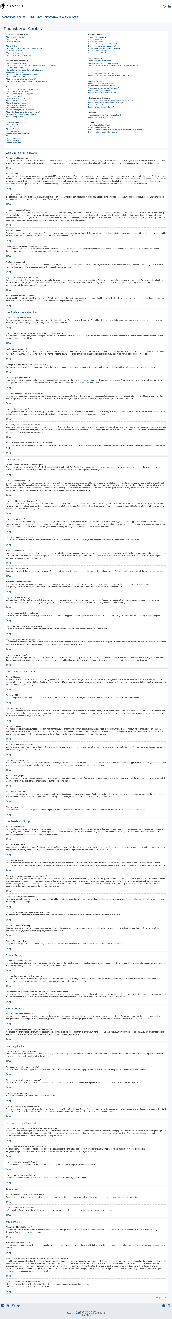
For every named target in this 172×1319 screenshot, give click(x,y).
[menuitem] (164, 6)
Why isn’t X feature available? (99, 127)
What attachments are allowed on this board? (104, 115)
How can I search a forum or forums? (101, 83)
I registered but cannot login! (16, 44)
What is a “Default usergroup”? (99, 51)
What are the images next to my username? (22, 75)
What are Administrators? (97, 37)
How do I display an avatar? (16, 77)
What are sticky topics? (14, 138)
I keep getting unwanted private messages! (103, 63)
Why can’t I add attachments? (17, 105)
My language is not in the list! (16, 72)
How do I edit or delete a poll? (17, 101)
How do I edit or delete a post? (17, 91)
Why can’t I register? (13, 41)
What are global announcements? (18, 134)
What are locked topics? (14, 140)
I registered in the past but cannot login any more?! (24, 48)
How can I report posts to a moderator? (20, 110)
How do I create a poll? (14, 96)
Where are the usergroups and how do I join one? (106, 44)
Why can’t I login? (12, 46)
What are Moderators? (96, 39)
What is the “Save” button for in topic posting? (23, 112)
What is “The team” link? (97, 53)
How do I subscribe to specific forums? (102, 105)
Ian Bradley (92, 1311)
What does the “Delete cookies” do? (19, 55)
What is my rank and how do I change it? (21, 79)
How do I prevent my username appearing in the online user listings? (31, 65)
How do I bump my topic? (15, 117)
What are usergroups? (96, 41)
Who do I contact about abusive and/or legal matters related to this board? (115, 130)
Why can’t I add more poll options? (18, 98)
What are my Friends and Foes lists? (101, 73)
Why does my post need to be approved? (21, 114)
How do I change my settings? (17, 63)
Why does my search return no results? (102, 86)
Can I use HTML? (12, 127)
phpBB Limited (73, 1230)
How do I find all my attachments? (100, 117)
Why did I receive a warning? (16, 107)
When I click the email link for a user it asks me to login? (26, 81)
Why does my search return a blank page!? (103, 88)
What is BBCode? (12, 124)
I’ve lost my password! (14, 51)
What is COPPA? (12, 39)
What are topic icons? (13, 143)
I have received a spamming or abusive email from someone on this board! (115, 65)
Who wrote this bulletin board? (99, 125)
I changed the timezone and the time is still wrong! (24, 70)
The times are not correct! (15, 68)
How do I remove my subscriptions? (101, 107)
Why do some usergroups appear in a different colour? (107, 48)
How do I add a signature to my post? (19, 94)
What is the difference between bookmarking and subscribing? (111, 100)
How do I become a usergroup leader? (102, 46)
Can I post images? (12, 131)
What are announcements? (15, 136)
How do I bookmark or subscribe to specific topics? (106, 103)
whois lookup (12, 1263)
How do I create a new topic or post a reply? (22, 89)
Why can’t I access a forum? (16, 103)
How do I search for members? (99, 90)
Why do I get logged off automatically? (20, 53)
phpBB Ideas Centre (114, 1245)
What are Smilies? (12, 129)
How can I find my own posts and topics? (102, 92)
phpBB (92, 383)
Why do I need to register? (15, 37)
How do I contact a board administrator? (103, 132)
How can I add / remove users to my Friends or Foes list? (109, 75)
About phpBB (24, 1232)
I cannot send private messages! (99, 61)
